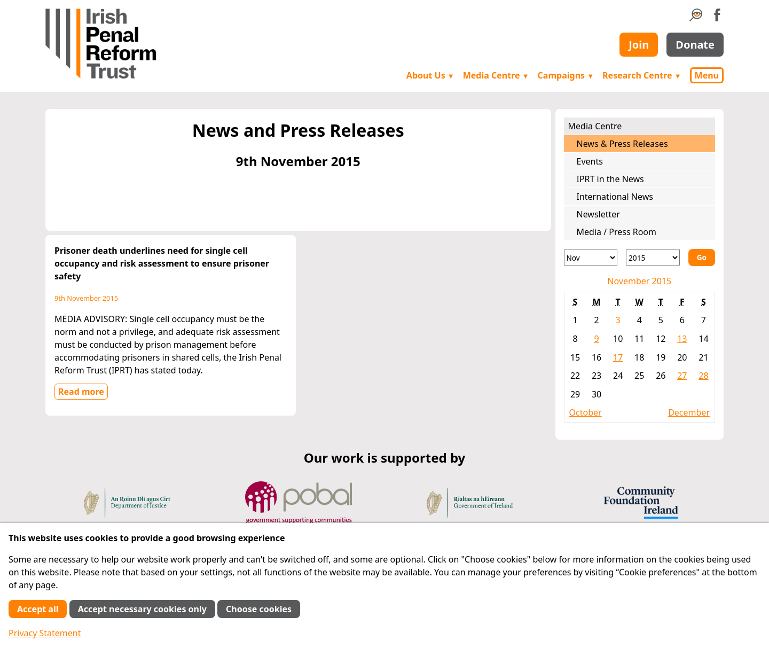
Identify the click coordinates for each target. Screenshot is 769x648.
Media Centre (496, 75)
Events (590, 161)
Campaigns (566, 75)
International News (615, 196)
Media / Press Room (617, 232)
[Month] (591, 257)
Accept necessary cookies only (142, 609)
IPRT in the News (610, 179)
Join (639, 44)
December (689, 412)
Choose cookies (259, 609)
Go (702, 257)
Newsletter (598, 214)
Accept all (37, 609)
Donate (695, 44)
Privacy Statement (45, 633)
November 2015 (639, 281)
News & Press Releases (622, 144)
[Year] (653, 257)
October (585, 412)
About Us (430, 75)
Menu (707, 75)
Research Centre (641, 75)
